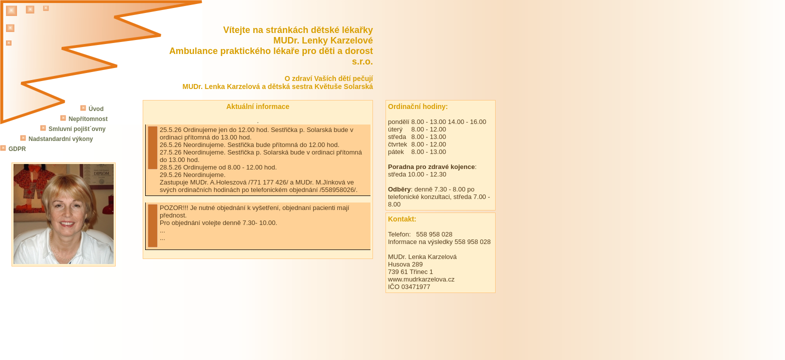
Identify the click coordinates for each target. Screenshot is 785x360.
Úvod (96, 109)
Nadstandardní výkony (61, 139)
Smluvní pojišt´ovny (77, 129)
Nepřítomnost (88, 119)
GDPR (17, 149)
